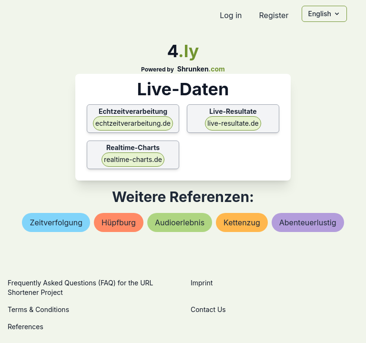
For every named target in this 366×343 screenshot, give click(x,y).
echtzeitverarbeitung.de (133, 123)
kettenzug (242, 222)
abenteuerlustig (307, 222)
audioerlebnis (179, 222)
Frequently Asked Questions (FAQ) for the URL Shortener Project (80, 287)
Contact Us (208, 309)
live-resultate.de (232, 123)
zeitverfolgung (56, 222)
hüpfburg (119, 222)
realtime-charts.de (133, 159)
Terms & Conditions (38, 309)
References (25, 327)
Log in (231, 15)
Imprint (202, 283)
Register (273, 15)
